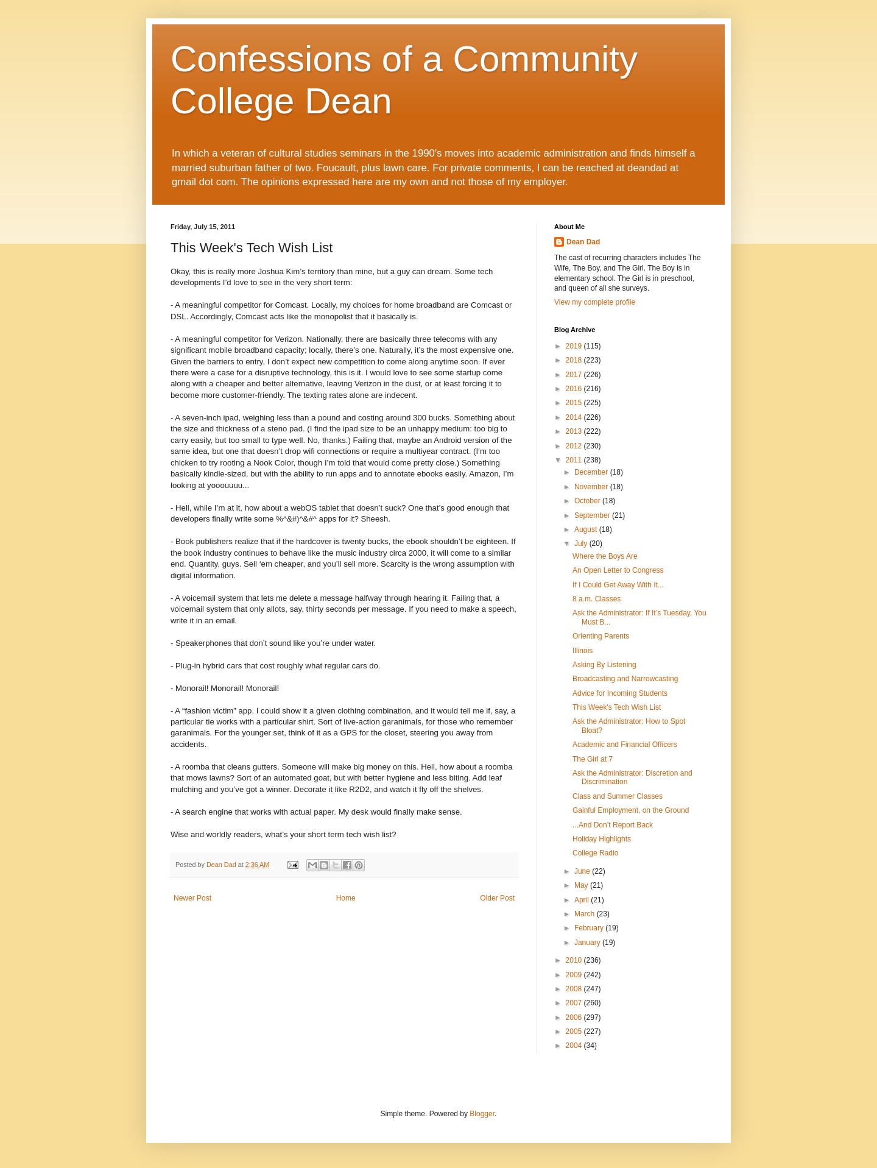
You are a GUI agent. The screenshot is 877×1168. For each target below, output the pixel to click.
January (588, 942)
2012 (575, 446)
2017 (575, 374)
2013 (575, 431)
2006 (575, 1017)
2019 (575, 346)
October (588, 501)
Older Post (497, 898)
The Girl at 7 (592, 759)
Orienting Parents (600, 636)
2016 (575, 388)
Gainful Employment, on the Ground (630, 810)
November (592, 487)
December (592, 472)
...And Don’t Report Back (612, 825)
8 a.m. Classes (596, 599)
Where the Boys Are (605, 556)
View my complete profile (594, 302)
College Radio (595, 853)
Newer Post (192, 898)
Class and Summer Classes (617, 796)
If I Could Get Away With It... (618, 585)
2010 (575, 960)
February (589, 928)
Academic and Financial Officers (624, 744)
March (585, 914)
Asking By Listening (604, 664)
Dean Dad (583, 242)
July (582, 543)
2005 (575, 1031)
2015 (575, 402)
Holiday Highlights (601, 839)
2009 (575, 975)
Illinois (582, 650)
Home (346, 898)
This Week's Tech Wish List (616, 707)
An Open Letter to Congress (617, 570)
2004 (575, 1045)
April (582, 900)
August (586, 529)
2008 (575, 989)
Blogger (482, 1114)
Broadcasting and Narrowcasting (625, 678)
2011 (575, 460)
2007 (575, 1003)
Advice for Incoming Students (619, 693)
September (593, 515)
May (582, 885)
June (583, 871)
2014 (575, 417)
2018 (575, 360)
